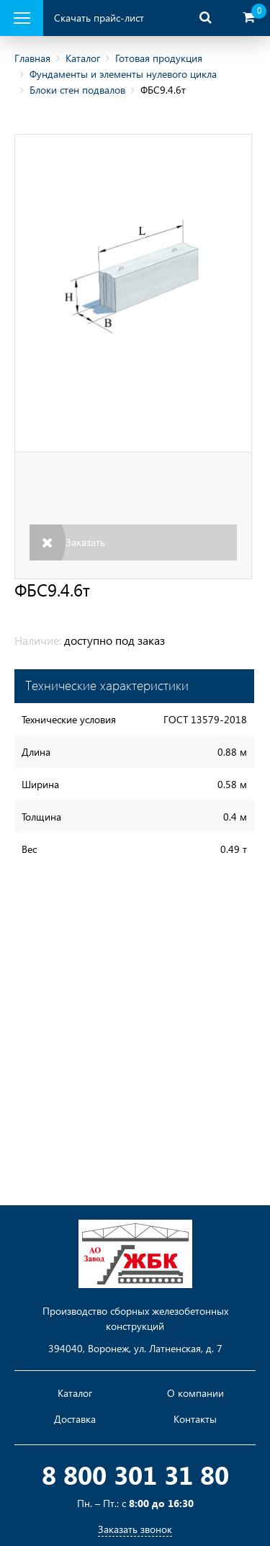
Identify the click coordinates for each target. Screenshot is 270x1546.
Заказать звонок (135, 1529)
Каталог (83, 58)
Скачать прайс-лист (99, 17)
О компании (195, 1393)
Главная (32, 58)
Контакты (195, 1419)
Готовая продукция (158, 58)
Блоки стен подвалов (77, 90)
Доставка (75, 1419)
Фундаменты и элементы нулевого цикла (123, 74)
